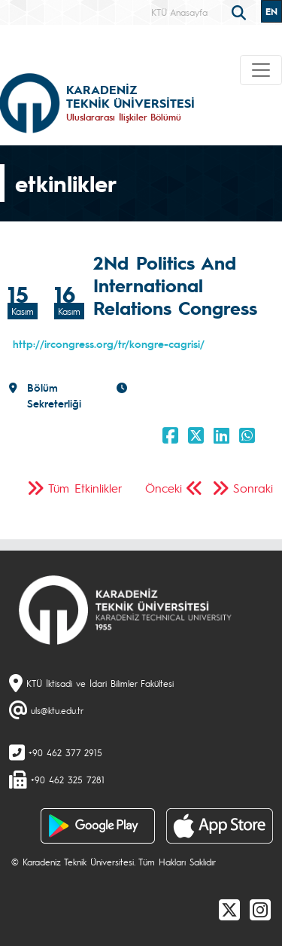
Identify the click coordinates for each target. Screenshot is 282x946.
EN (271, 11)
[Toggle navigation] (261, 70)
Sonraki (253, 488)
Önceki (163, 488)
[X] (229, 909)
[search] (240, 11)
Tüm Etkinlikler (85, 488)
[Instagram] (260, 909)
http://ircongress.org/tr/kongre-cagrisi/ (109, 343)
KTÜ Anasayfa (179, 12)
